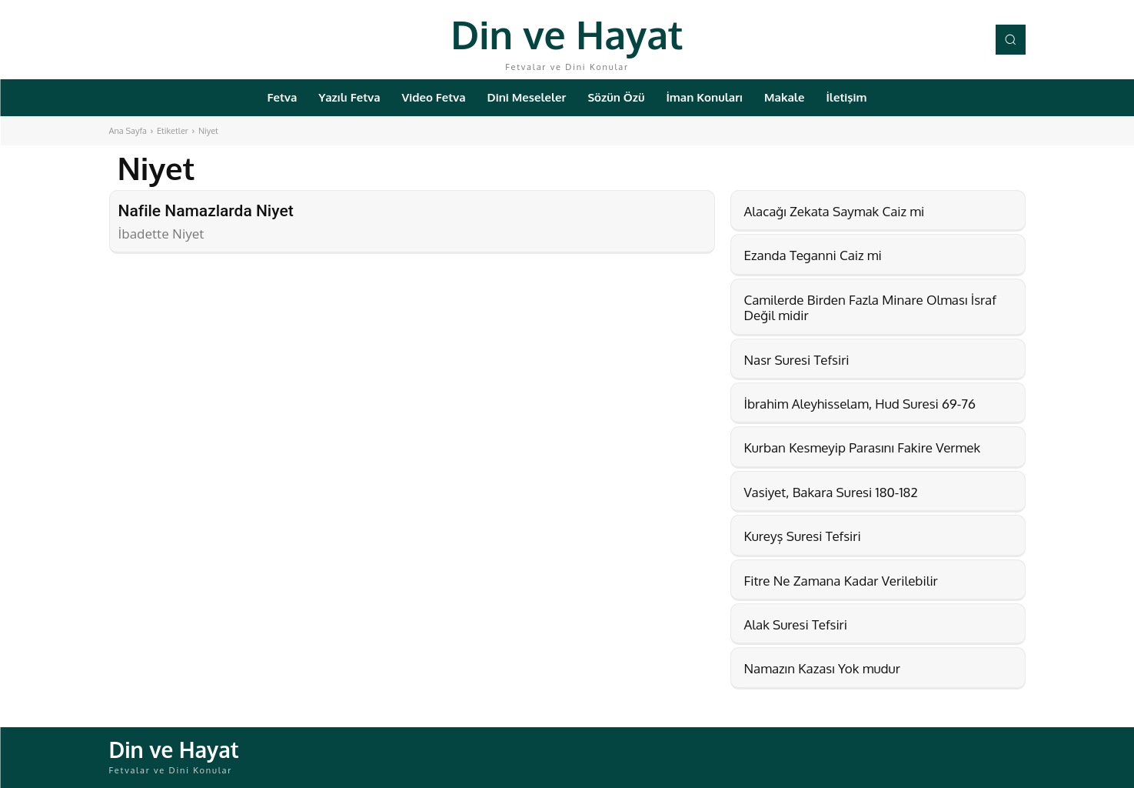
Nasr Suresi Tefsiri (797, 360)
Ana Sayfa (128, 130)
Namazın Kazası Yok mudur (822, 668)
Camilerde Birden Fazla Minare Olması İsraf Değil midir (870, 307)
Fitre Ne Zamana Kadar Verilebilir (841, 581)
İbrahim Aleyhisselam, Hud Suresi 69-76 (860, 404)
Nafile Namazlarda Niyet (206, 211)
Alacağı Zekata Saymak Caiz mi (834, 211)
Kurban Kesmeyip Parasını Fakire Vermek (862, 447)
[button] (1010, 39)
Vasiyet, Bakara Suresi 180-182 (831, 492)
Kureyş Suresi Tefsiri (802, 536)
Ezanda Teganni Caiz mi (813, 255)
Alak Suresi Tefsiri (796, 624)
